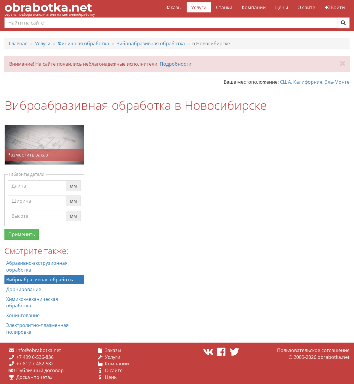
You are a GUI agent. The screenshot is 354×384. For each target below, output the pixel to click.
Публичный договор (40, 370)
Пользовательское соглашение (313, 350)
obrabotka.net (48, 7)
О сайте (306, 7)
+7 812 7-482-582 (35, 363)
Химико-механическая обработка (32, 302)
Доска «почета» (34, 377)
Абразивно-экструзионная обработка (37, 266)
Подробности (175, 64)
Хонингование (23, 315)
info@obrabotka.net (38, 350)
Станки (224, 7)
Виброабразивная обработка (40, 279)
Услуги (198, 7)
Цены (281, 7)
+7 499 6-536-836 (35, 357)
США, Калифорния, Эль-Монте (315, 82)
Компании (254, 7)
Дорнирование (23, 289)
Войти (335, 7)
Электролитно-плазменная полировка (37, 328)
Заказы (173, 7)
